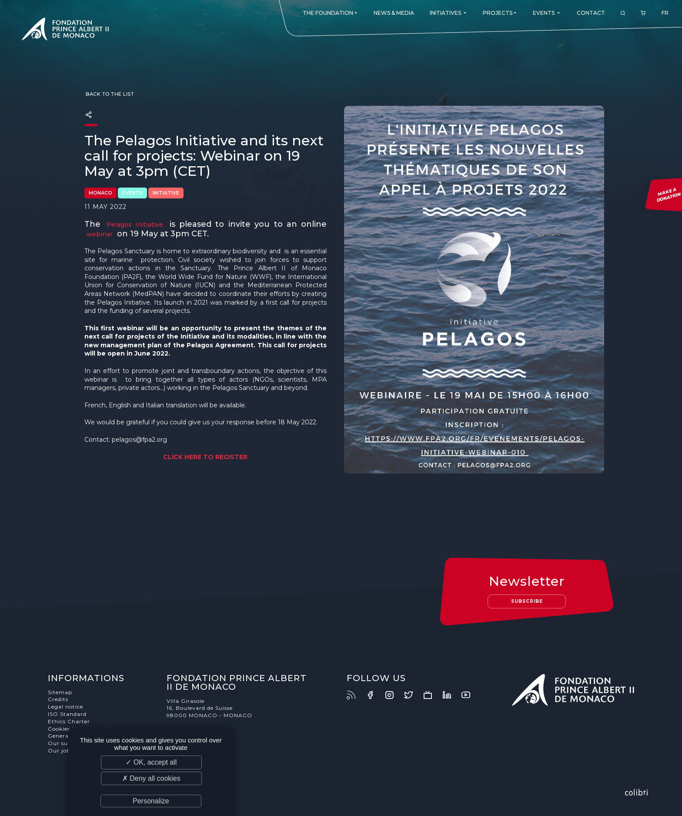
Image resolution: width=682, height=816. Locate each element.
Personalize (151, 801)
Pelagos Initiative (135, 224)
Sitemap (60, 692)
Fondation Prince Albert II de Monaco (65, 30)
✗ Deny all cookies (151, 778)
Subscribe (527, 601)
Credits (58, 699)
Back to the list (109, 94)
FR (665, 13)
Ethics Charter (69, 721)
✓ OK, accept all (151, 762)
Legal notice (65, 706)
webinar (100, 234)
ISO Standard (67, 714)
